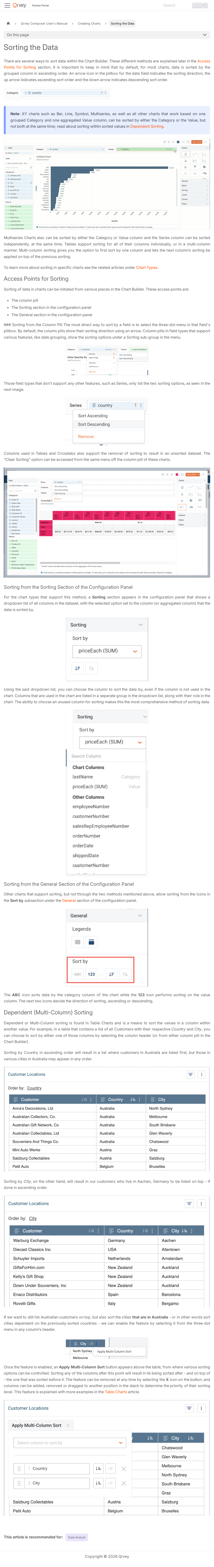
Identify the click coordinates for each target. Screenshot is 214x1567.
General (69, 900)
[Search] (185, 5)
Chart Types (146, 267)
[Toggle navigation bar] (7, 5)
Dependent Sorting (147, 126)
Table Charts (116, 1391)
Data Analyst (76, 1537)
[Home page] (8, 23)
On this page (18, 34)
